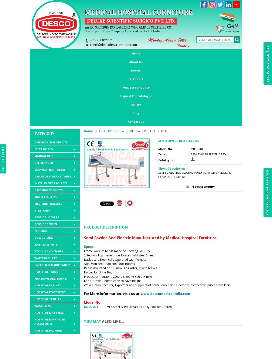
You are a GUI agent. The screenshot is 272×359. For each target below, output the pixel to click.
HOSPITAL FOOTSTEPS (54, 232)
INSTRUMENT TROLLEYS (54, 124)
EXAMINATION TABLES (54, 110)
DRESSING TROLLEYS (54, 130)
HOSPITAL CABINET (54, 226)
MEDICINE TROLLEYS (54, 144)
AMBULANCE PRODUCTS (51, 83)
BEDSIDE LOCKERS (54, 158)
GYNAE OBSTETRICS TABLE (54, 117)
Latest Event (3, 158)
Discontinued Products (197, 334)
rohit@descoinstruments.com (113, 44)
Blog (225, 53)
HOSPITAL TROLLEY (54, 239)
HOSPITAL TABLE (54, 212)
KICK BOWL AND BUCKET (54, 219)
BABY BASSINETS (54, 185)
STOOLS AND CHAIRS (54, 192)
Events (87, 53)
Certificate (108, 53)
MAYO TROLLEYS (54, 137)
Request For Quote (268, 64)
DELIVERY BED (54, 103)
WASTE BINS (54, 246)
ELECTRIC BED (54, 89)
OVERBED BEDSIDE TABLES (54, 205)
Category (44, 74)
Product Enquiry (203, 127)
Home (47, 53)
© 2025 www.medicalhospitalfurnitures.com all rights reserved (73, 354)
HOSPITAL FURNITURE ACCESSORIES (54, 262)
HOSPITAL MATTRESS (54, 253)
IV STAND (54, 171)
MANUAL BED (54, 96)
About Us (67, 53)
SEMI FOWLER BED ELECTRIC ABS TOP (112, 312)
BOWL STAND (54, 178)
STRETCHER (54, 151)
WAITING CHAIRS (54, 198)
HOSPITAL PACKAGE (54, 271)
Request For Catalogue (267, 193)
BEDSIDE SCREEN (54, 164)
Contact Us (136, 62)
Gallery (208, 53)
